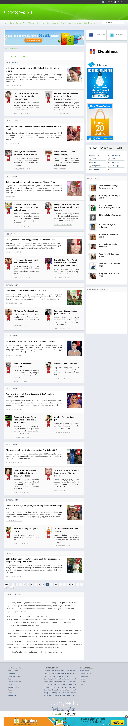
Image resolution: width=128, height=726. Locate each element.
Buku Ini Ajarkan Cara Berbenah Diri (56, 676)
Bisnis (93, 159)
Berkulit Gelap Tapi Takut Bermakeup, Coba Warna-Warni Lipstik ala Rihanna (65, 263)
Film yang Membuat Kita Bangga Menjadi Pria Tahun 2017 (31, 450)
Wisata (112, 159)
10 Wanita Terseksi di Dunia (26, 311)
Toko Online (84, 671)
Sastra (10, 684)
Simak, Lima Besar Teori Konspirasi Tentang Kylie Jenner (31, 341)
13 (60, 584)
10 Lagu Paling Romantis (110, 215)
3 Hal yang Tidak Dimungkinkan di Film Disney (26, 291)
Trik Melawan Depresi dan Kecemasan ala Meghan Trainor (31, 182)
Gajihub (83, 682)
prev (6, 584)
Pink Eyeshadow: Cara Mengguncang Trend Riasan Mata (30, 239)
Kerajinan (95, 169)
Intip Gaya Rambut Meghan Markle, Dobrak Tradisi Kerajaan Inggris (26, 96)
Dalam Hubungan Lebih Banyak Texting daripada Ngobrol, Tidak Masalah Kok (71, 673)
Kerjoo (82, 679)
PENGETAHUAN (106, 148)
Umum (10, 679)
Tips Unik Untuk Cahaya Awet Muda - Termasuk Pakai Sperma (65, 671)
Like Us (119, 2)
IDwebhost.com (85, 673)
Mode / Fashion (29, 23)
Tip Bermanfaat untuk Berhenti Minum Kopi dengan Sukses (64, 684)
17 (77, 584)
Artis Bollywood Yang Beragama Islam (108, 186)
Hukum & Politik (13, 687)
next (12, 587)
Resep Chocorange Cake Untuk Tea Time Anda (60, 693)
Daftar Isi (91, 23)
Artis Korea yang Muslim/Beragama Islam (109, 206)
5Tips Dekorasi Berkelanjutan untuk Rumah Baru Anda (63, 695)
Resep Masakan (53, 23)
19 (6, 587)
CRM (81, 684)
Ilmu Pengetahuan (75, 23)
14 (64, 584)
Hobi (111, 169)
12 (56, 584)
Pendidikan (12, 673)
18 (81, 584)
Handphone (95, 166)
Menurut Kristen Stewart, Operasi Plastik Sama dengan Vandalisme (25, 473)
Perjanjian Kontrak (14, 676)
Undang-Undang (13, 671)
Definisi (19, 23)
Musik (93, 162)
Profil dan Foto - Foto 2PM (65, 364)
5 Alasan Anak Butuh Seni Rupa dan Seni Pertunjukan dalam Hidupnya (26, 207)
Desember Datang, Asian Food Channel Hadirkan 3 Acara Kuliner (25, 420)
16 (73, 584)
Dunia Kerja (114, 166)
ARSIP (119, 148)
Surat (12, 23)
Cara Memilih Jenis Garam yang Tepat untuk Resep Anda (63, 690)
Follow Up (108, 2)
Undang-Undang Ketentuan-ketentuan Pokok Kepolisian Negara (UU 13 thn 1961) (72, 687)
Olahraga (11, 693)
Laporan (9, 553)
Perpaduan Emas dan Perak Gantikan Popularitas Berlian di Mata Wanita (66, 96)
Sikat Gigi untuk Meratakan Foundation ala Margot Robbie (66, 473)
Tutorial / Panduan (14, 682)
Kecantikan (10, 234)
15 (69, 584)
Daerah (63, 23)
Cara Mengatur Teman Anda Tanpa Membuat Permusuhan (64, 679)
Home (6, 23)
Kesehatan (41, 23)
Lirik (85, 23)
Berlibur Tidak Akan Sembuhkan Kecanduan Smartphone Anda (66, 682)
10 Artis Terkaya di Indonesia (107, 225)
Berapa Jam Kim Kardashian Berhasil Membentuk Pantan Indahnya (66, 207)
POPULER (93, 148)
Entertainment (15, 49)
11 (52, 584)
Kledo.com (84, 676)
